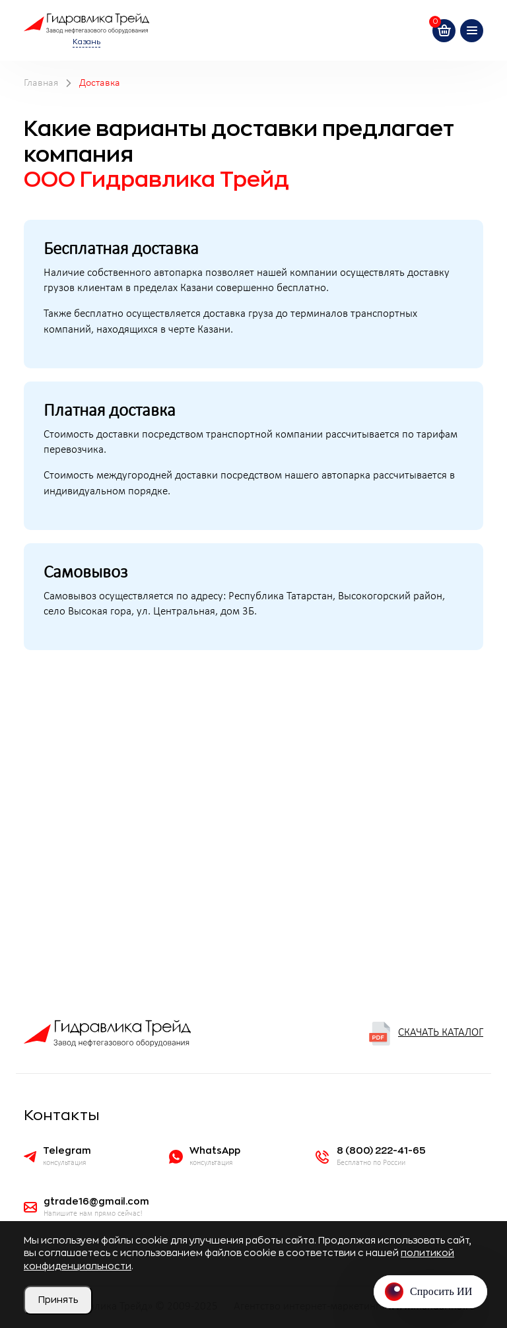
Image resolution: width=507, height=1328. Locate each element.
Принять (58, 1299)
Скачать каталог (425, 1034)
